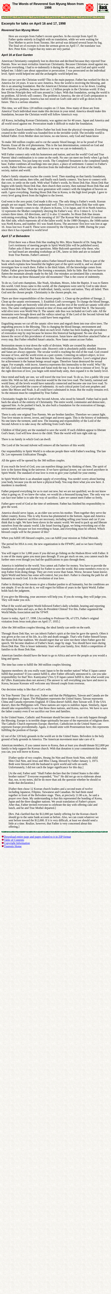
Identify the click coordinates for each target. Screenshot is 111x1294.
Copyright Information (17, 843)
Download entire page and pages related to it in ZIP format (37, 836)
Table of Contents (14, 839)
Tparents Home (13, 846)
